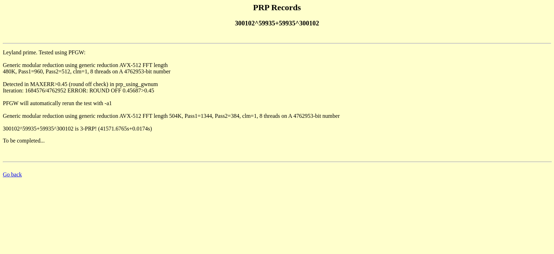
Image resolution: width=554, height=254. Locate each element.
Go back (12, 174)
